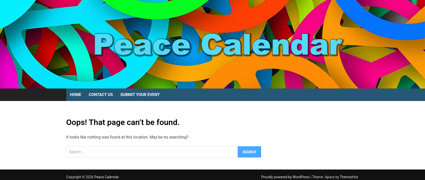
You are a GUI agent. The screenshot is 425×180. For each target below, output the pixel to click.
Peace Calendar (106, 177)
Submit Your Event (140, 94)
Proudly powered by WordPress (285, 177)
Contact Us (101, 94)
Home (75, 94)
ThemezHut (349, 177)
